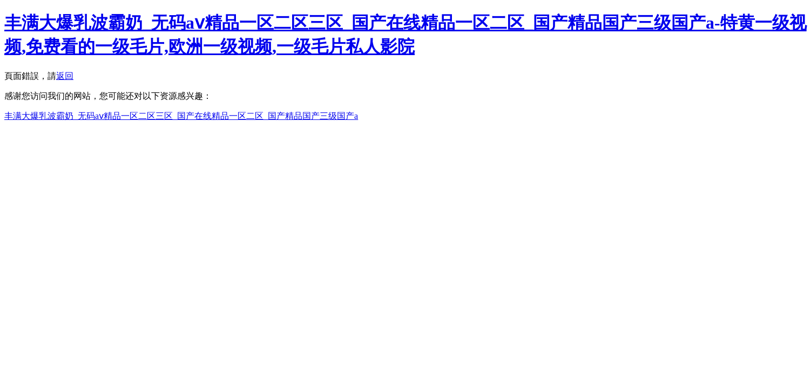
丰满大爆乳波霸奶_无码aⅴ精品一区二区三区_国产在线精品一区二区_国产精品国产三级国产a (181, 115)
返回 (64, 76)
